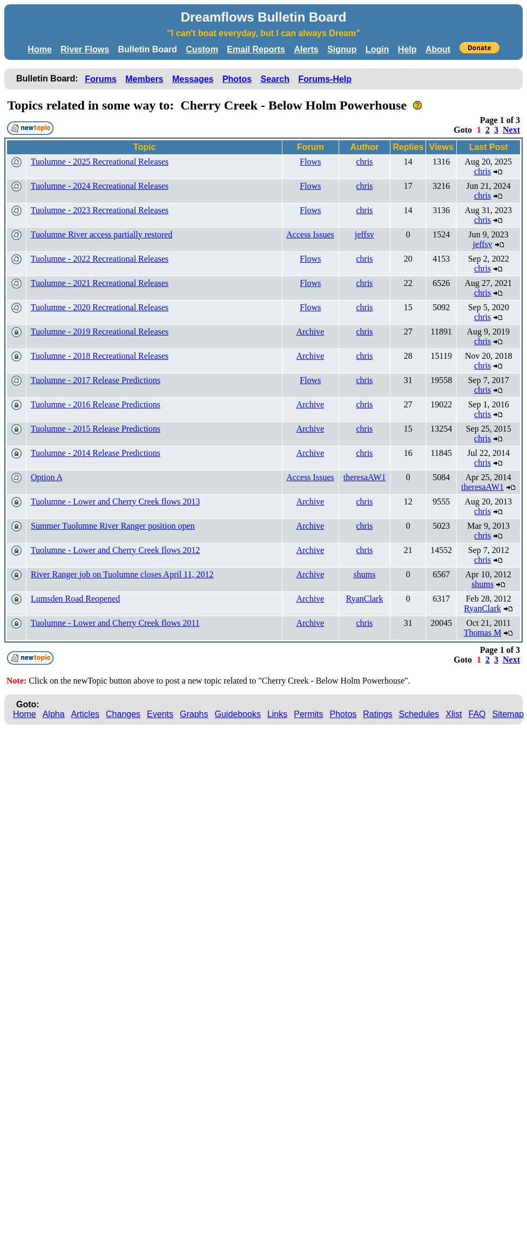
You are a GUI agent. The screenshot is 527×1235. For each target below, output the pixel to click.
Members (144, 79)
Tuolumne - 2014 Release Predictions (95, 453)
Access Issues (310, 234)
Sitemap (508, 714)
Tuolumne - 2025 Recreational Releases (99, 161)
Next (511, 129)
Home (39, 49)
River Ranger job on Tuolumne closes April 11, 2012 (122, 574)
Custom (202, 49)
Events (160, 714)
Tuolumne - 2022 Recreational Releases (99, 258)
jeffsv (364, 234)
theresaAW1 (364, 477)
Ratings (377, 714)
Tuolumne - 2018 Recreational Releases (99, 355)
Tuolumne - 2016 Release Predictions (95, 404)
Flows (310, 161)
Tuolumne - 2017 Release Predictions (95, 380)
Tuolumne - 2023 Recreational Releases (99, 210)
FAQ (477, 714)
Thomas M (483, 632)
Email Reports (256, 49)
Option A (46, 477)
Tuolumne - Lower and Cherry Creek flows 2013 (115, 501)
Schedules (419, 714)
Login (377, 49)
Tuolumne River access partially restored (101, 234)
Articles (85, 714)
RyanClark (364, 598)
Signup (341, 49)
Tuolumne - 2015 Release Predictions (95, 428)
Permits (308, 714)
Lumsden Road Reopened (75, 598)
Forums (101, 79)
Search (275, 79)
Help (407, 49)
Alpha (54, 714)
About (437, 49)
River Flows (84, 49)
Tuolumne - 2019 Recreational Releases (99, 331)
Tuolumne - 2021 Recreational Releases (99, 283)
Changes (123, 714)
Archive (310, 331)
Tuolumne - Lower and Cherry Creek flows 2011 (115, 622)
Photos (237, 79)
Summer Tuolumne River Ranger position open (113, 525)
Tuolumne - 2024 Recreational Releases (99, 185)
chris (364, 161)
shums (365, 574)
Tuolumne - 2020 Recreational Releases (99, 307)
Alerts (306, 49)
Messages (193, 79)
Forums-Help (325, 79)
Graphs (194, 714)
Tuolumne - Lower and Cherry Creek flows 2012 (115, 550)
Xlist (453, 714)
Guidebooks (238, 714)
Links (277, 714)
